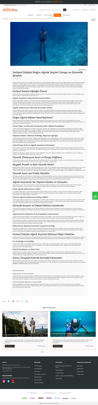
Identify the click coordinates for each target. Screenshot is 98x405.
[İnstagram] (4, 381)
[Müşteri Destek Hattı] (14, 5)
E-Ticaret (44, 403)
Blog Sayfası (12, 18)
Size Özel (57, 15)
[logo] (10, 9)
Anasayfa (5, 18)
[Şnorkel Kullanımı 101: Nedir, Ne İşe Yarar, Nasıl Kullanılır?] (73, 324)
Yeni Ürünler (66, 15)
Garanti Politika (60, 373)
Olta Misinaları (38, 380)
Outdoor (38, 15)
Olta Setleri (37, 371)
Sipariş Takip (91, 5)
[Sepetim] (93, 9)
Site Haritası (59, 378)
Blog (85, 5)
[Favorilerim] (76, 9)
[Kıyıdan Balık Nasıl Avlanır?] (25, 324)
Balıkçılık (30, 15)
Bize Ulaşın (80, 366)
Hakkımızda (80, 368)
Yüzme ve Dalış (48, 15)
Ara (65, 10)
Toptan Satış (80, 374)
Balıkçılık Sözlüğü (38, 382)
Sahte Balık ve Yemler (40, 374)
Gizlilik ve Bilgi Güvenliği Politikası (64, 375)
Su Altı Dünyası (20, 18)
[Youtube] (13, 381)
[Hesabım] (85, 9)
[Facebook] (8, 381)
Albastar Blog (38, 377)
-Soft (40, 403)
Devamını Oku (10, 346)
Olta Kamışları (38, 366)
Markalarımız (80, 371)
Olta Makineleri (38, 368)
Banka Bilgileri (59, 370)
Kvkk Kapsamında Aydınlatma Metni (64, 366)
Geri (93, 19)
